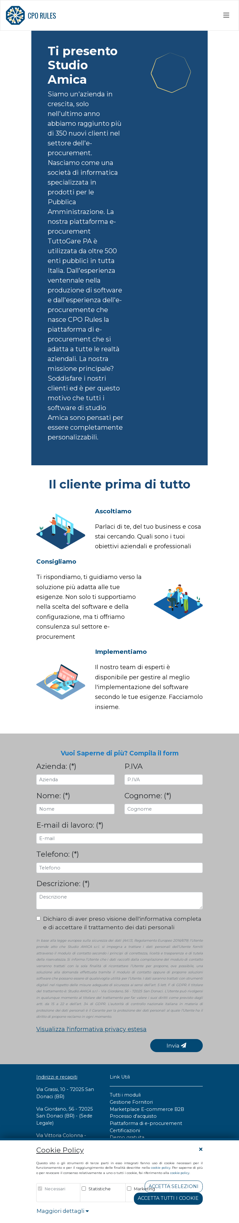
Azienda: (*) (56, 766)
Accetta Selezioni (174, 1186)
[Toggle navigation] (226, 15)
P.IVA (133, 766)
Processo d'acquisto (133, 1116)
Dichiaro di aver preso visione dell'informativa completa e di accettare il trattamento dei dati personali (122, 923)
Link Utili (120, 1077)
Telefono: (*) (57, 854)
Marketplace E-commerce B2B (147, 1109)
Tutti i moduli (125, 1095)
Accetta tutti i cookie (168, 1198)
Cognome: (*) (147, 795)
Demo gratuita (127, 1137)
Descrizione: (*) (63, 883)
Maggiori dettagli (63, 1211)
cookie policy (160, 1167)
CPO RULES (31, 15)
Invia (176, 1045)
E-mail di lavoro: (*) (70, 825)
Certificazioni (125, 1130)
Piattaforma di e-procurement (146, 1123)
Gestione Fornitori (131, 1102)
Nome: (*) (53, 795)
